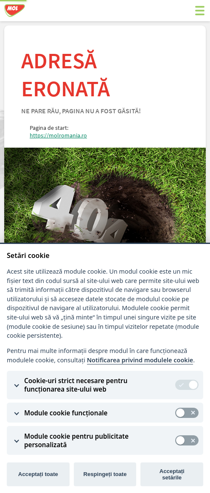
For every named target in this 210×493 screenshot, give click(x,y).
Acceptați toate (38, 474)
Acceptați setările (172, 474)
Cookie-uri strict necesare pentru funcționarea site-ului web (75, 384)
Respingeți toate (105, 474)
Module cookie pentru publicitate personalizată (76, 440)
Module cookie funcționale (65, 413)
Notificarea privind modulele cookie (140, 360)
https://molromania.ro (58, 135)
